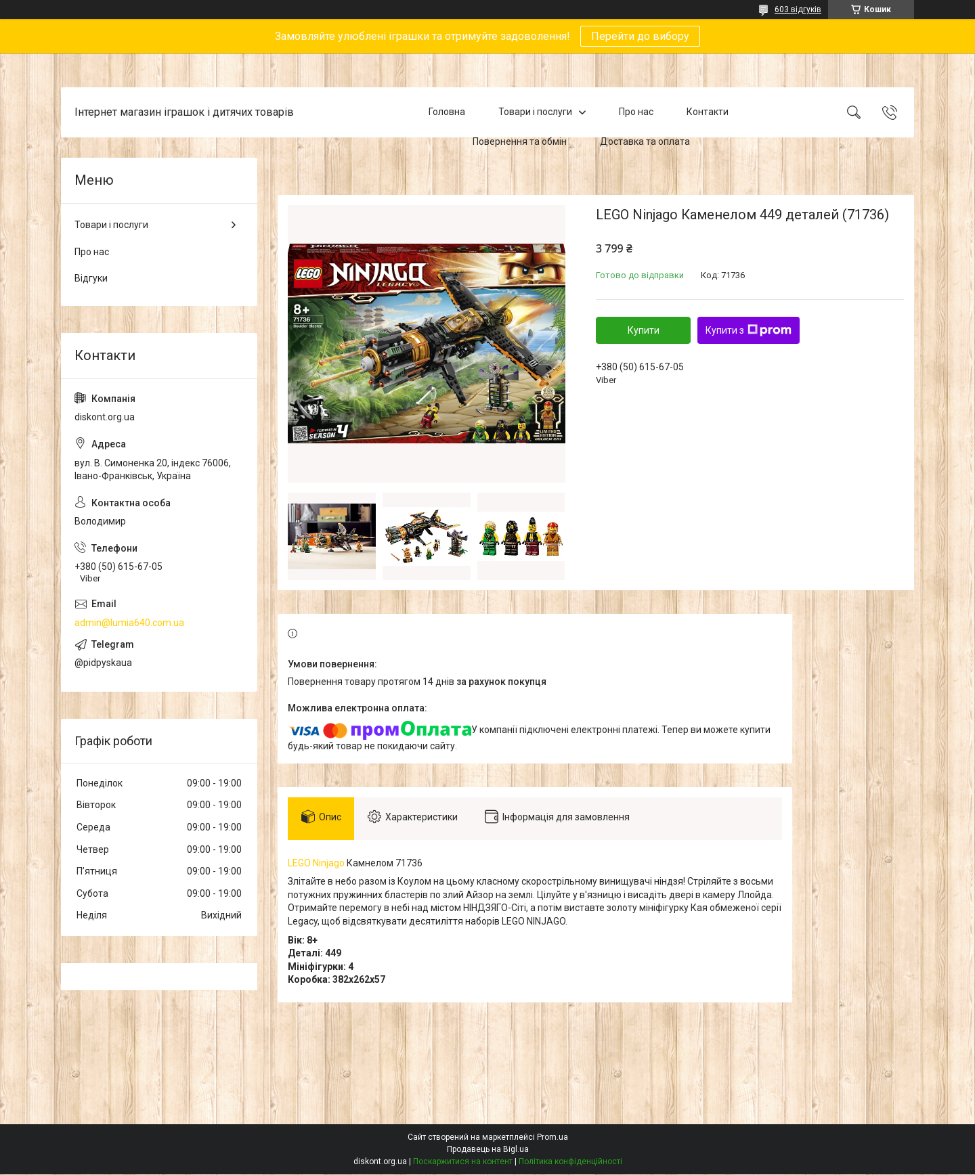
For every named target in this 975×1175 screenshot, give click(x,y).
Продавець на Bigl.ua (488, 1150)
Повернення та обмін (520, 141)
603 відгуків (798, 9)
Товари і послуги (535, 111)
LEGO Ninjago (316, 863)
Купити (643, 330)
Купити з (749, 330)
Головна (447, 111)
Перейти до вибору (640, 36)
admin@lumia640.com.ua (129, 622)
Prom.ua (552, 1138)
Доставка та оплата (645, 141)
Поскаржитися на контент (463, 1162)
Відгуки (91, 278)
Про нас (636, 111)
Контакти (708, 111)
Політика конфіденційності (570, 1162)
